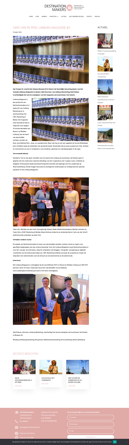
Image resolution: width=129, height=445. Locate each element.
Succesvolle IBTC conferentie (48, 379)
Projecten (53, 17)
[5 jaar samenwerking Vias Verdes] (105, 120)
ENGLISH (97, 17)
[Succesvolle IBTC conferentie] (105, 71)
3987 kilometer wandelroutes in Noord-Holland (75, 380)
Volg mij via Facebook (27, 433)
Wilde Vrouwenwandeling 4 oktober (23, 380)
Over (37, 17)
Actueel (64, 17)
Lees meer (18, 386)
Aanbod (44, 17)
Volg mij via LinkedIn (27, 437)
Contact (89, 17)
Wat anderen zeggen (76, 17)
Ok (115, 442)
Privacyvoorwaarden (48, 415)
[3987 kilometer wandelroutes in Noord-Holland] (105, 94)
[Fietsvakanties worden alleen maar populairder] (105, 142)
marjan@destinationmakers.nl (30, 427)
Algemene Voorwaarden (49, 412)
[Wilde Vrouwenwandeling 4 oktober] (105, 48)
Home (31, 17)
